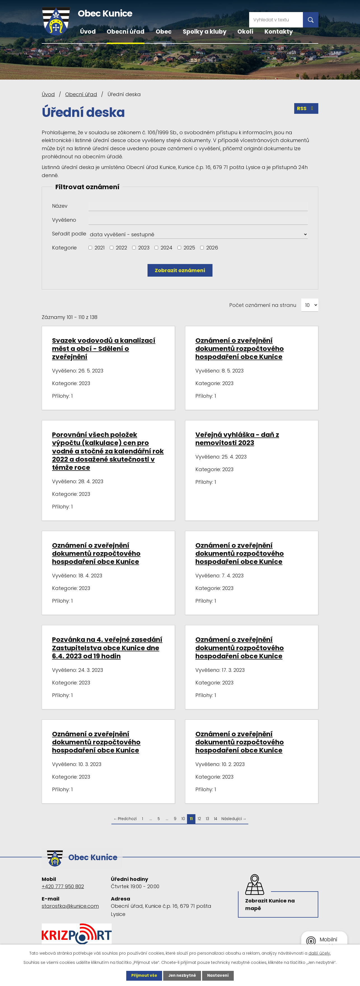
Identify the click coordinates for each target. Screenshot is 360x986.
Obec (164, 31)
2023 (143, 247)
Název (59, 205)
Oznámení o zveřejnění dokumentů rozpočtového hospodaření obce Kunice (239, 349)
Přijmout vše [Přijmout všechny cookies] (143, 975)
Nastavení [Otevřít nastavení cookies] (219, 975)
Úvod (88, 31)
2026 (212, 247)
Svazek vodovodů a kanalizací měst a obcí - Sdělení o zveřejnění (103, 349)
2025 (189, 247)
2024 (166, 247)
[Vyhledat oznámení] (180, 270)
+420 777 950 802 (63, 884)
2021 (100, 247)
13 (207, 818)
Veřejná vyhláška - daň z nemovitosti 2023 (237, 438)
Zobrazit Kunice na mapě (270, 904)
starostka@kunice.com (70, 904)
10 (183, 818)
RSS (306, 108)
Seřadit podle (69, 233)
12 (199, 818)
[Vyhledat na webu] (276, 19)
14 (215, 818)
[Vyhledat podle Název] (198, 206)
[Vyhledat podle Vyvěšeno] (198, 220)
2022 (121, 247)
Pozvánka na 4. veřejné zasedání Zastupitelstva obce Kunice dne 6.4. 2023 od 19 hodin (107, 648)
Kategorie (64, 247)
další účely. (319, 953)
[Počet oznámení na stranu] (309, 305)
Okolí (245, 31)
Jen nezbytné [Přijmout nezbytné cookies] (182, 975)
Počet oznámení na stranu (262, 305)
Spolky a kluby (204, 31)
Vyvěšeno (64, 219)
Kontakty (279, 31)
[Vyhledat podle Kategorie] (90, 247)
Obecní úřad (125, 31)
